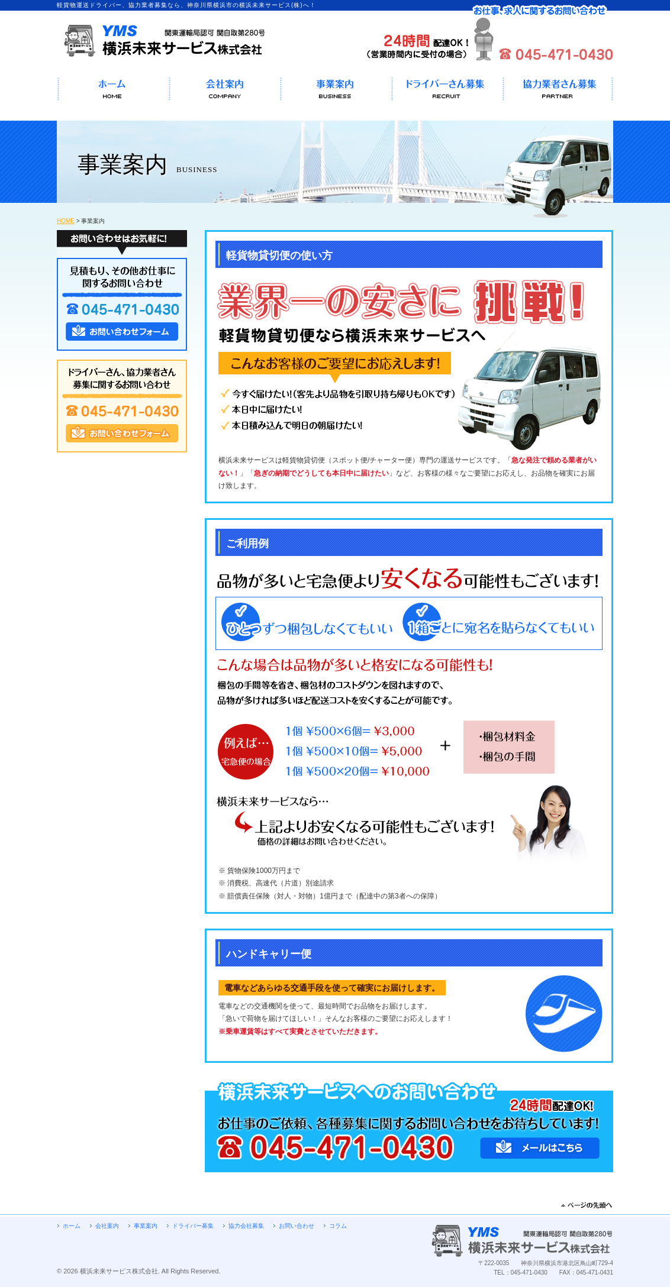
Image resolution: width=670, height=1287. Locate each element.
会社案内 (107, 1226)
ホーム (71, 1226)
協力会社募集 (246, 1226)
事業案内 (145, 1226)
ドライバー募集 (193, 1226)
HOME (66, 221)
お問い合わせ (296, 1226)
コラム (338, 1226)
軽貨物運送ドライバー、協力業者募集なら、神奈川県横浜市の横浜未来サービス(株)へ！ (161, 42)
